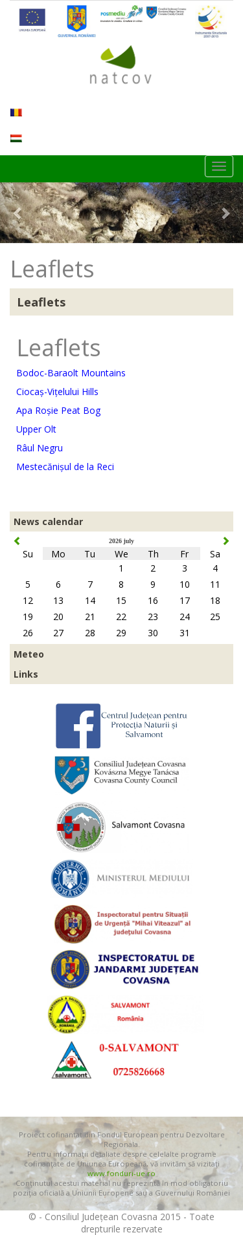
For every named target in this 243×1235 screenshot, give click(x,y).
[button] (18, 212)
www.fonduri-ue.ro (121, 1173)
